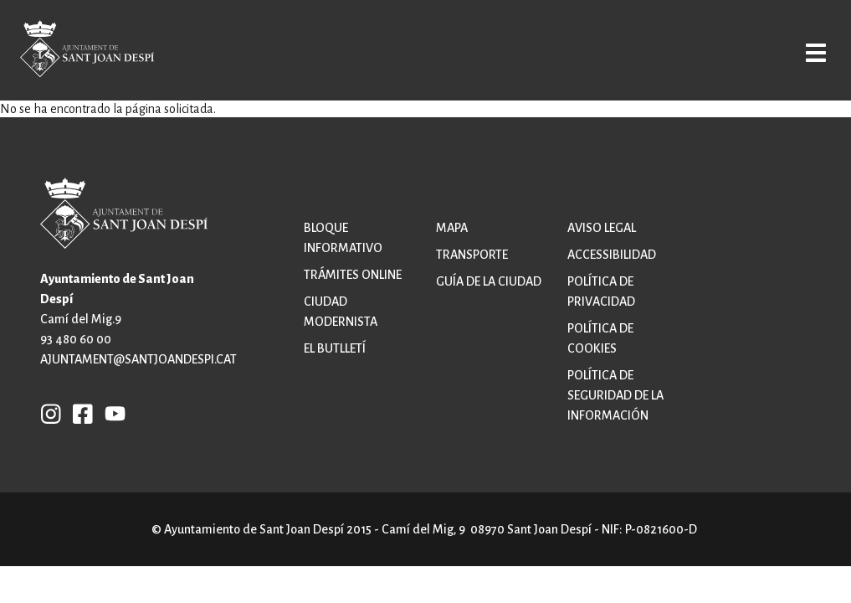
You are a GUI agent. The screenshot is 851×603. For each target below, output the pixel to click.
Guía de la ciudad (488, 281)
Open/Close (803, 52)
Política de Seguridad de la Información (615, 395)
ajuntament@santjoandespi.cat (138, 359)
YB (111, 413)
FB (78, 413)
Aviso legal (601, 227)
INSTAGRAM (51, 413)
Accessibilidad (611, 254)
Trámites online (353, 274)
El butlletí (335, 348)
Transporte (472, 254)
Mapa (452, 227)
